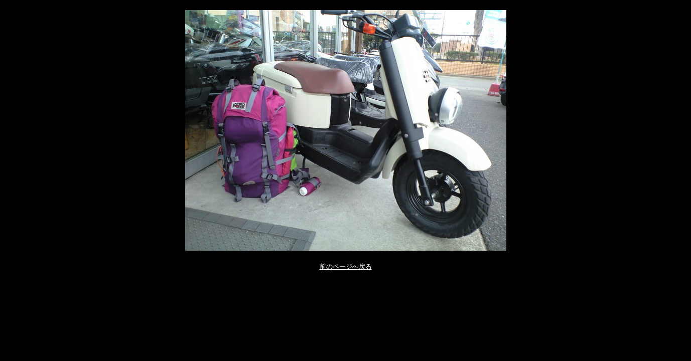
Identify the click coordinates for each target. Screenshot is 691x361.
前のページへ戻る (346, 266)
